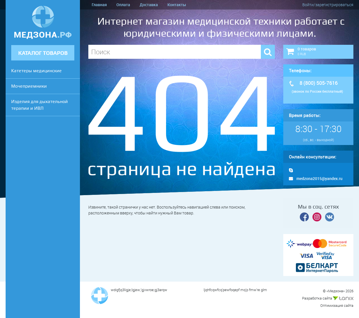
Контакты (176, 4)
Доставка (149, 4)
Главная (99, 4)
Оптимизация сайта (336, 305)
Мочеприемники (29, 86)
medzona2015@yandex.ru (315, 178)
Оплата (123, 4)
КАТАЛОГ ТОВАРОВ (43, 53)
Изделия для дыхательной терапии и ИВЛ (39, 105)
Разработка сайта (327, 298)
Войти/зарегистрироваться (327, 4)
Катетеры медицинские (36, 70)
